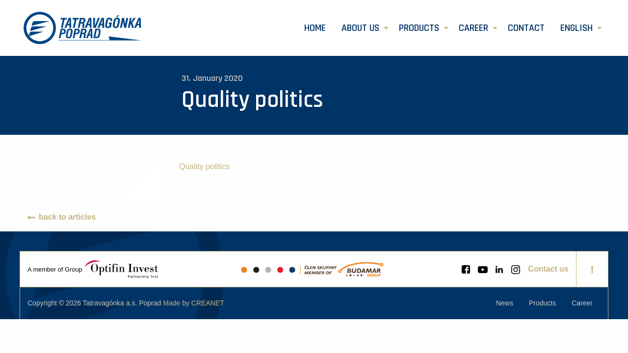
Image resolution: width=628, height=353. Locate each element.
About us (360, 28)
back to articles (67, 217)
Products (419, 28)
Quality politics (204, 166)
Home (315, 28)
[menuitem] (315, 28)
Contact (526, 28)
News (504, 303)
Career (473, 28)
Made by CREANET (193, 303)
